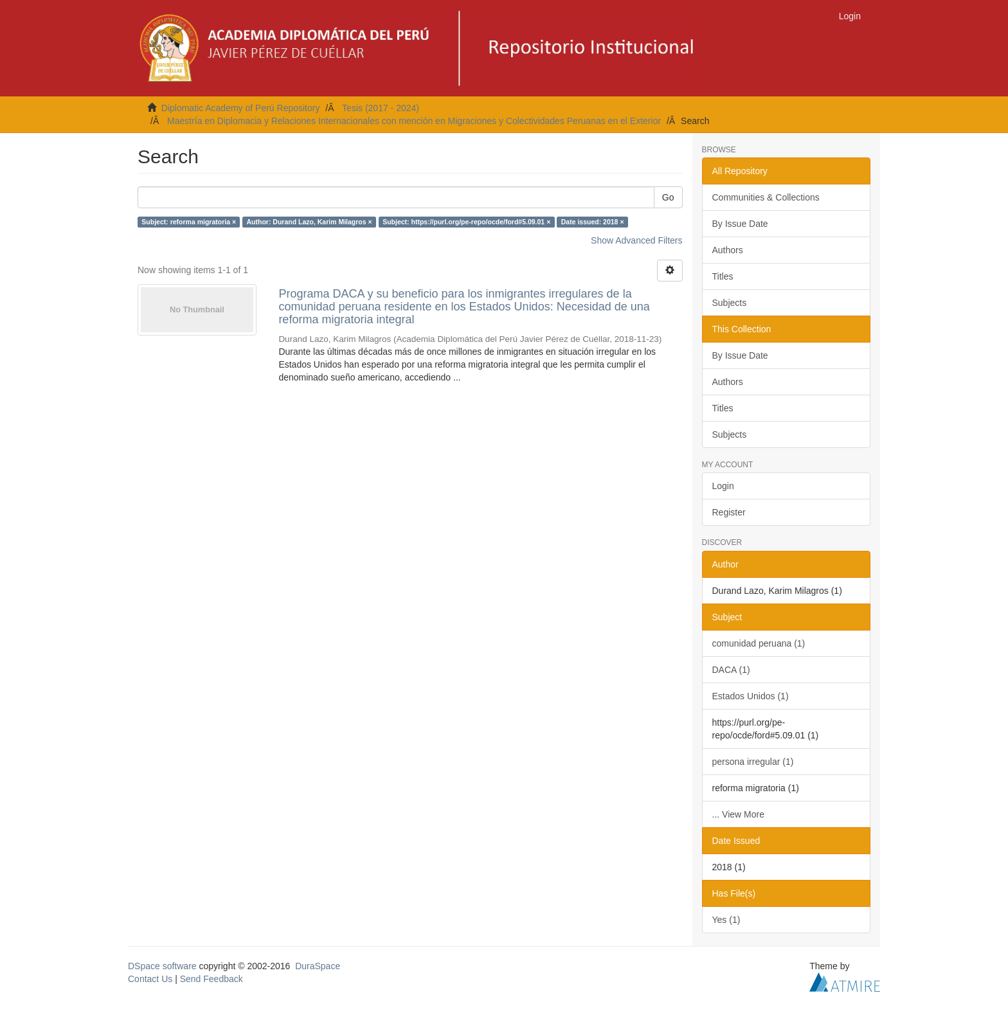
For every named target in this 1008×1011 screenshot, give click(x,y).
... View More (738, 814)
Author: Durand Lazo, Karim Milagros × (309, 222)
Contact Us (150, 979)
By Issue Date (740, 224)
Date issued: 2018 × (592, 222)
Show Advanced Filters (636, 240)
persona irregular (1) (753, 761)
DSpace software (162, 966)
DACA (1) (731, 670)
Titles (723, 276)
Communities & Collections (766, 197)
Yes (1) (726, 920)
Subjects (729, 303)
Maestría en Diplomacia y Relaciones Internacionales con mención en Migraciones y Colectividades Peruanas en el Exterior (414, 121)
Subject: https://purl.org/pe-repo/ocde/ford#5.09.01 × (466, 222)
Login (723, 486)
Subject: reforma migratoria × (188, 222)
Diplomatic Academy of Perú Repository (240, 108)
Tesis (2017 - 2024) (380, 108)
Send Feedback (211, 979)
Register (729, 512)
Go (668, 197)
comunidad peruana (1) (759, 643)
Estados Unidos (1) (750, 696)
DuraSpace (317, 966)
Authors (727, 250)
